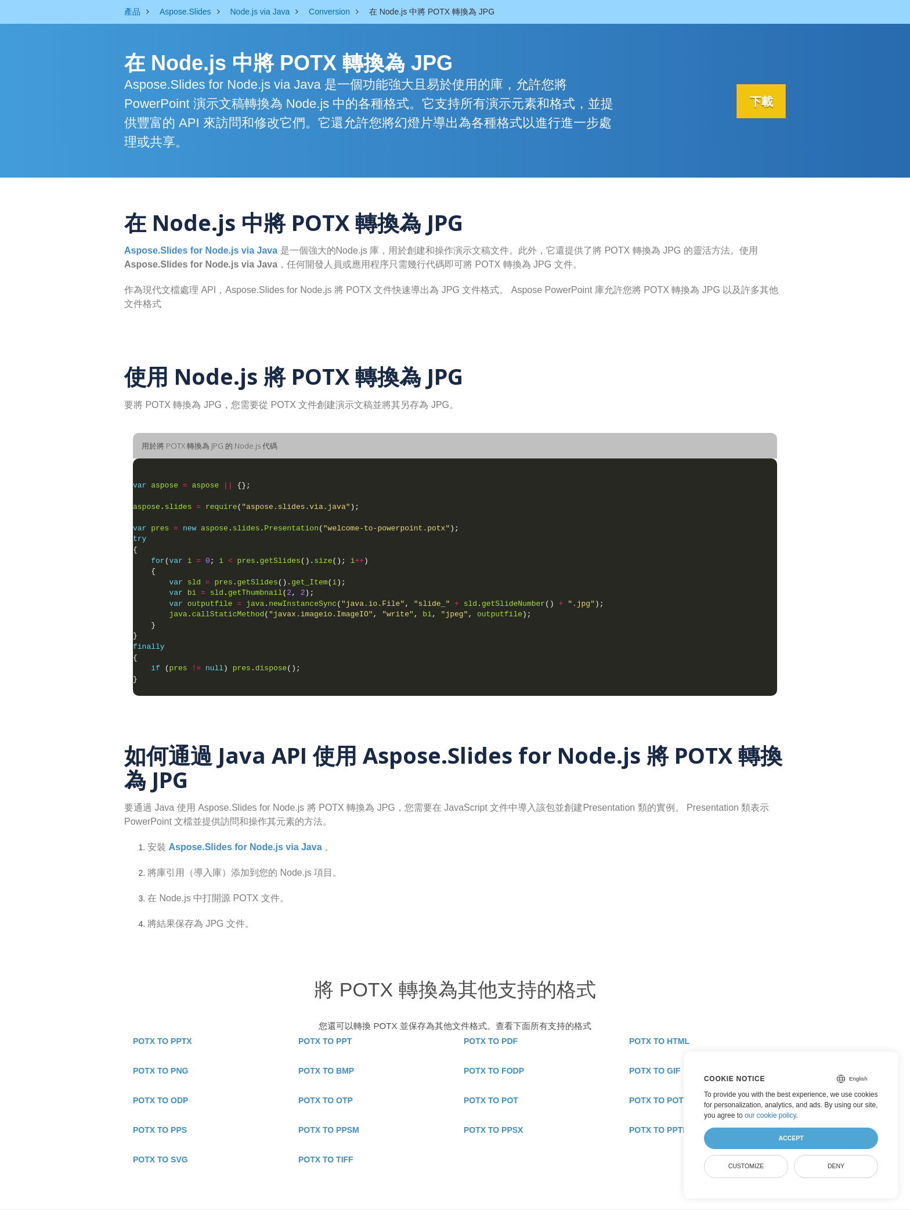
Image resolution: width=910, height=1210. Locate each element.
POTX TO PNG (160, 1070)
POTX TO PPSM (328, 1130)
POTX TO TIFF (325, 1159)
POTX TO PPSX (493, 1130)
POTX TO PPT (325, 1041)
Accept (790, 1138)
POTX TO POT (491, 1100)
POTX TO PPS (160, 1130)
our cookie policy (770, 1115)
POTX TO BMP (326, 1070)
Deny (836, 1165)
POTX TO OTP (325, 1100)
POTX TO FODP (494, 1070)
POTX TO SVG (160, 1159)
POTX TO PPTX (162, 1041)
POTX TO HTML (659, 1041)
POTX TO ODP (160, 1100)
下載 (759, 101)
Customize (746, 1165)
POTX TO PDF (491, 1041)
